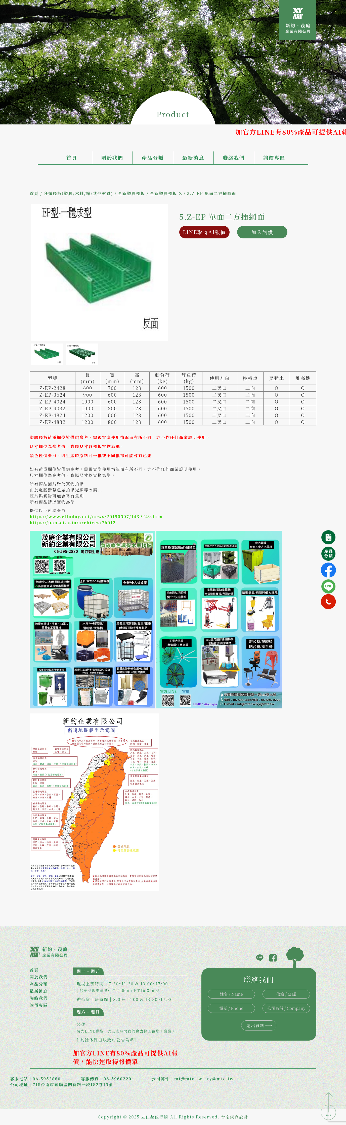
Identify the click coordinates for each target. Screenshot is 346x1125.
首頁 (71, 157)
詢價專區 (274, 157)
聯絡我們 (234, 157)
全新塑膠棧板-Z (166, 193)
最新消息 (193, 157)
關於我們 (112, 157)
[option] (99, 272)
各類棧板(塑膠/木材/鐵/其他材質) (78, 193)
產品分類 (153, 157)
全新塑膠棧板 (131, 193)
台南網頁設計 (234, 1117)
